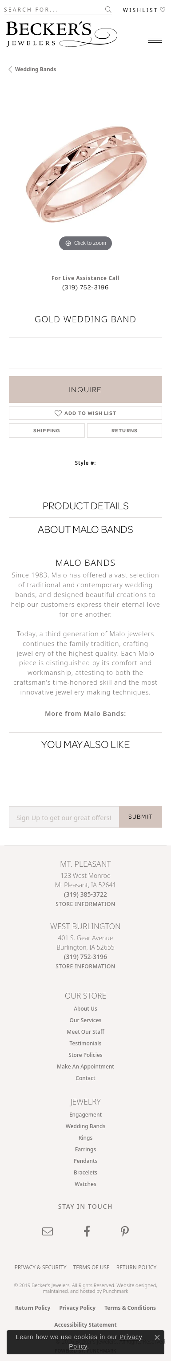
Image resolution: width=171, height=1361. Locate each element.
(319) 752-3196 (85, 287)
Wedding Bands (35, 69)
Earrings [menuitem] (85, 1149)
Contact (85, 1078)
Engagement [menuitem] (85, 1114)
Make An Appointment (85, 1066)
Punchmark (115, 1291)
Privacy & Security (41, 1267)
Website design (133, 1285)
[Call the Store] (85, 894)
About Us (85, 1008)
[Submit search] (108, 9)
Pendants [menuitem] (86, 1161)
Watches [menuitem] (85, 1184)
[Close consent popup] (157, 1337)
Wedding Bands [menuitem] (86, 1126)
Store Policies (85, 1055)
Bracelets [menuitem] (85, 1172)
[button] (145, 10)
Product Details (86, 505)
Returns (124, 430)
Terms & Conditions (130, 1308)
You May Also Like (85, 744)
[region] (85, 177)
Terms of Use (91, 1267)
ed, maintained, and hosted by (100, 1288)
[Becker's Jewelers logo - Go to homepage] (61, 32)
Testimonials (86, 1043)
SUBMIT (140, 816)
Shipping (47, 430)
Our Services (86, 1020)
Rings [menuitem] (86, 1138)
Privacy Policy (77, 1308)
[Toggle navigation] (155, 40)
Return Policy (136, 1267)
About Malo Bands (85, 529)
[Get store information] (85, 904)
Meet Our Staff (85, 1032)
